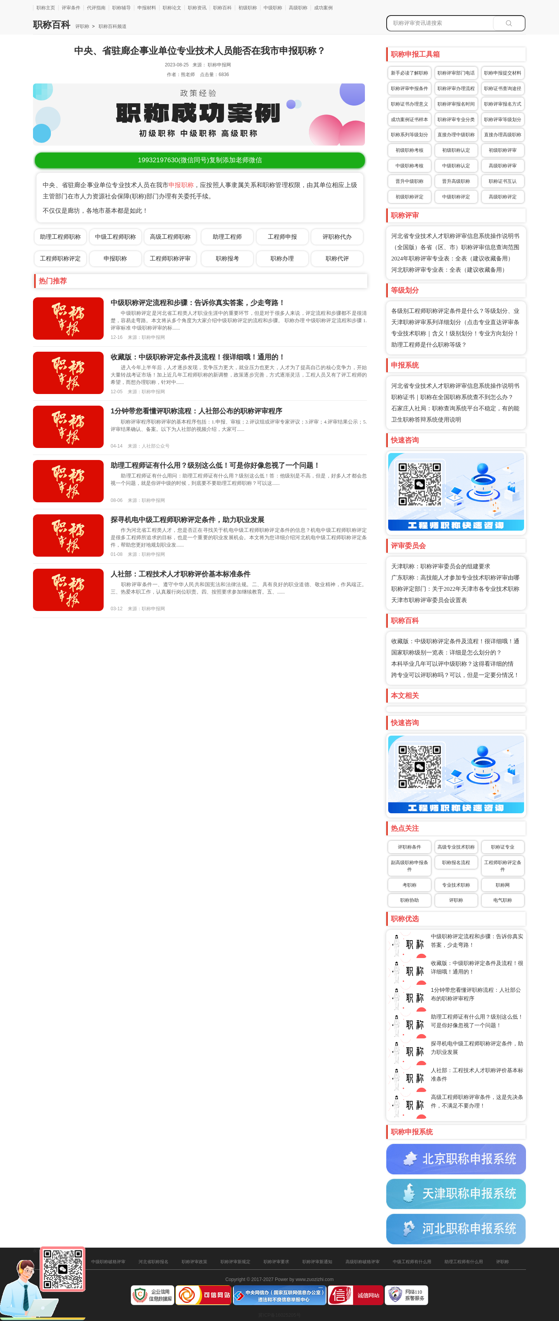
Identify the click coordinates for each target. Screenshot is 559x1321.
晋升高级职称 (456, 181)
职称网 (503, 885)
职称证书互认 (503, 181)
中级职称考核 (410, 165)
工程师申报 (282, 236)
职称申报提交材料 (502, 73)
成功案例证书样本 (409, 119)
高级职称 (298, 7)
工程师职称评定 (60, 258)
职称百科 (222, 7)
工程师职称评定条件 (502, 866)
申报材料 (146, 7)
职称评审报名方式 (502, 104)
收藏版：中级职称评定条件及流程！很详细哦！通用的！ (198, 357)
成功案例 (323, 7)
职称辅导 (121, 7)
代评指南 (96, 7)
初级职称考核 (410, 150)
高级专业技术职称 (456, 847)
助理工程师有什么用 (463, 1261)
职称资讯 (197, 7)
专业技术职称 (456, 885)
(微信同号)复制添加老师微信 (200, 160)
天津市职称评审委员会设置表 (429, 600)
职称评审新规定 (235, 1261)
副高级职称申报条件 (409, 866)
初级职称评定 (410, 197)
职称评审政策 (194, 1261)
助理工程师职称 (60, 236)
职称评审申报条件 (409, 88)
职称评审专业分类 (456, 119)
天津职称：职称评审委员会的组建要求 (440, 566)
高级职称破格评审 (362, 1261)
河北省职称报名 (153, 1261)
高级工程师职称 (170, 236)
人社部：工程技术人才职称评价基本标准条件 (180, 574)
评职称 (82, 26)
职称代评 (337, 258)
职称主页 (45, 7)
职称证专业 (502, 847)
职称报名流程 (456, 862)
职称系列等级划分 (409, 134)
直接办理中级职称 (456, 134)
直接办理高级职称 (502, 134)
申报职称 (181, 185)
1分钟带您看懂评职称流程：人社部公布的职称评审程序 (196, 411)
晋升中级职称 (410, 181)
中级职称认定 (456, 165)
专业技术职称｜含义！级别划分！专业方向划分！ (455, 333)
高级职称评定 (503, 197)
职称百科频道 (112, 26)
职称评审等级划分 (502, 119)
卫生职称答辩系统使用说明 (426, 420)
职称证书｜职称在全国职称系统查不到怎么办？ (452, 397)
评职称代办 (337, 236)
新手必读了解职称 (409, 73)
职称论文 (172, 7)
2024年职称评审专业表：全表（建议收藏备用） (452, 258)
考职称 (410, 885)
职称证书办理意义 (409, 104)
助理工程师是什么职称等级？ (429, 345)
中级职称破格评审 (108, 1261)
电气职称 (502, 900)
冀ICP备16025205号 (279, 1315)
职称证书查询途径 (502, 88)
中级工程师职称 (115, 236)
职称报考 (227, 258)
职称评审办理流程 (456, 88)
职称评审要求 (276, 1261)
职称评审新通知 (317, 1261)
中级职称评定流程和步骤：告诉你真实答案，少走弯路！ (198, 303)
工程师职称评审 (170, 258)
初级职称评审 (503, 150)
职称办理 (282, 258)
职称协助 (409, 900)
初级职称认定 (456, 150)
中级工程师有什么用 (412, 1261)
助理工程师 (227, 236)
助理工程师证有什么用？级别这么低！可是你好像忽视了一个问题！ (215, 465)
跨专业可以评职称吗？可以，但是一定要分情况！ (455, 675)
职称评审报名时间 (456, 104)
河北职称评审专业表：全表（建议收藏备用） (449, 270)
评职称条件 (409, 847)
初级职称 (247, 7)
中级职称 (273, 7)
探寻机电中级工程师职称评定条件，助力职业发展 (187, 520)
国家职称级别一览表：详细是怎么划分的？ (446, 652)
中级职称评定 (456, 197)
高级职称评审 (503, 165)
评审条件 (71, 7)
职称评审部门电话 (456, 73)
